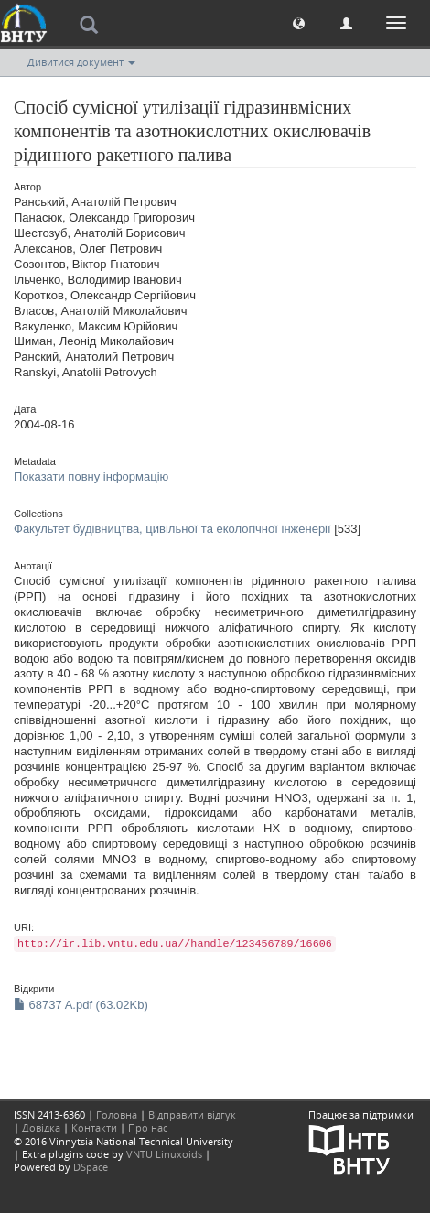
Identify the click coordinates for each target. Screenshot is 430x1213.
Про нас (147, 1127)
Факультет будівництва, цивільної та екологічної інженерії (172, 529)
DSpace (90, 1167)
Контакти (94, 1127)
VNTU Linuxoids (164, 1154)
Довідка (41, 1127)
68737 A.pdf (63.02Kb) (81, 1005)
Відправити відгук (192, 1114)
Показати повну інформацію (91, 476)
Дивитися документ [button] (81, 62)
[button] (299, 22)
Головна (116, 1114)
